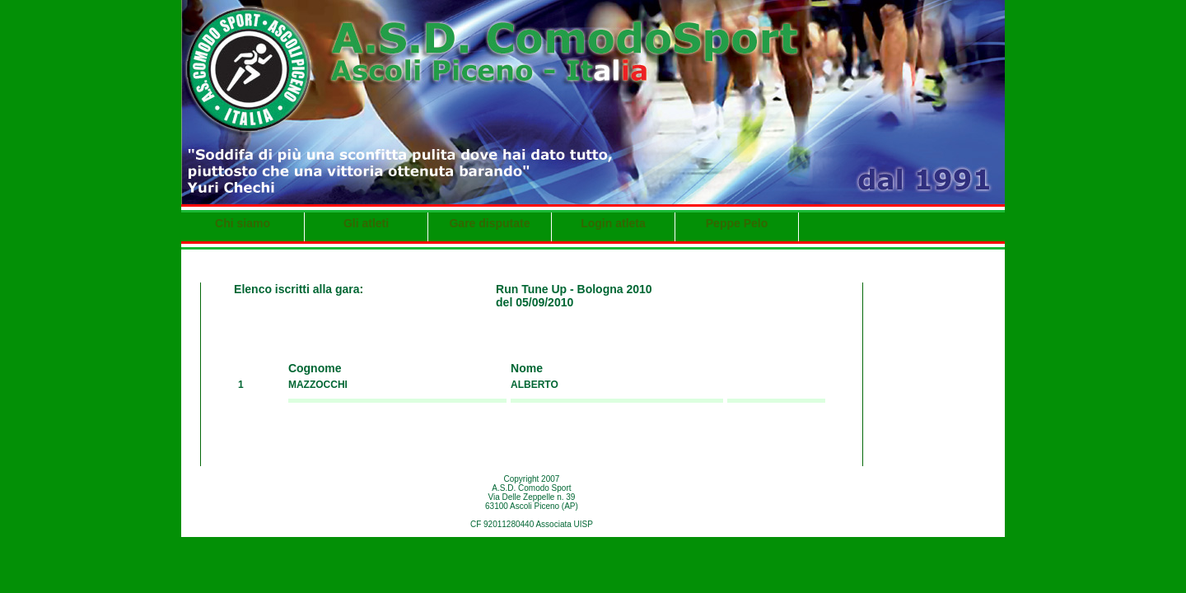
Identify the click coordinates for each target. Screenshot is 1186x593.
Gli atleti (366, 223)
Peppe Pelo (737, 223)
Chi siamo (242, 223)
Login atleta (613, 223)
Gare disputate (489, 223)
